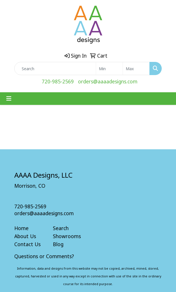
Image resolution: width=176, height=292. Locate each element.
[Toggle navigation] (9, 99)
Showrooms (67, 236)
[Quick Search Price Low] (109, 68)
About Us (25, 236)
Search (61, 228)
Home (21, 228)
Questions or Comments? (44, 256)
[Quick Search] (55, 68)
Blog (58, 244)
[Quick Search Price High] (136, 68)
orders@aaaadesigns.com (107, 81)
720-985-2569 (58, 81)
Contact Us (27, 244)
